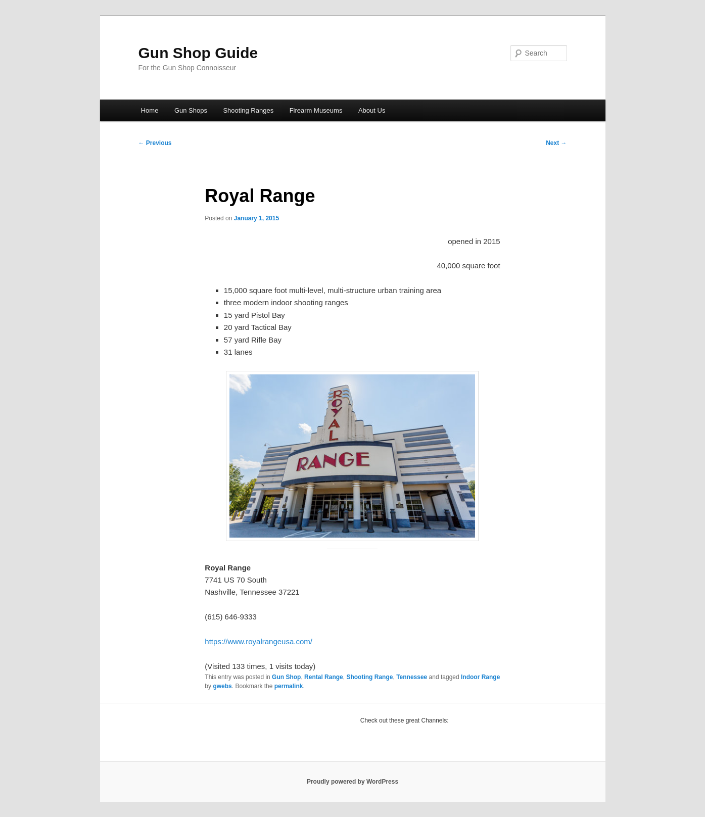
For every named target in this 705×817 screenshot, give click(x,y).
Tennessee (411, 677)
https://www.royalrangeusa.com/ (258, 641)
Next (556, 143)
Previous (155, 143)
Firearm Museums (316, 110)
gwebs (222, 686)
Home (150, 110)
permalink (288, 686)
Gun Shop (286, 677)
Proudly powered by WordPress (352, 781)
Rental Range (323, 677)
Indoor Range (480, 677)
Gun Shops (190, 110)
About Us (371, 110)
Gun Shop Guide (198, 52)
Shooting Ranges (248, 110)
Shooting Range (369, 677)
